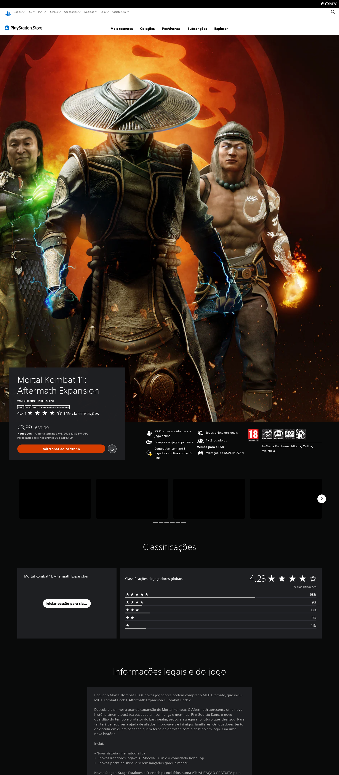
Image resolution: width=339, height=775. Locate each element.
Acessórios (71, 12)
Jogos (18, 12)
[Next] (321, 494)
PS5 (30, 12)
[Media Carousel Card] (55, 495)
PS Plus (53, 12)
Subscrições (197, 24)
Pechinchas (171, 24)
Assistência (119, 12)
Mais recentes (121, 24)
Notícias (89, 12)
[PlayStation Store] (24, 23)
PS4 (40, 12)
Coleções (147, 24)
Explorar (221, 24)
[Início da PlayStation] (8, 12)
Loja (103, 12)
